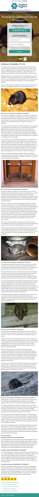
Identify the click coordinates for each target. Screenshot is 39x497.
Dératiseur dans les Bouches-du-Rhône (10, 482)
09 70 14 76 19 (19, 30)
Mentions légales (10, 495)
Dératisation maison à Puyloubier (10, 491)
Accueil (2, 495)
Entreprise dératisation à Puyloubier (11, 486)
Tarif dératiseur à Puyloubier (9, 488)
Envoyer (19, 51)
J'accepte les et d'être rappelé (20, 48)
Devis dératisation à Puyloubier (10, 484)
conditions (19, 48)
